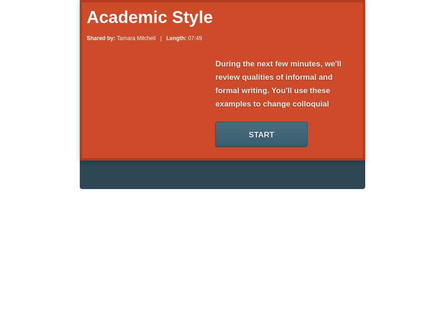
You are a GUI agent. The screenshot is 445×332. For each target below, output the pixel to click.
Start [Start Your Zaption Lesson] (261, 134)
